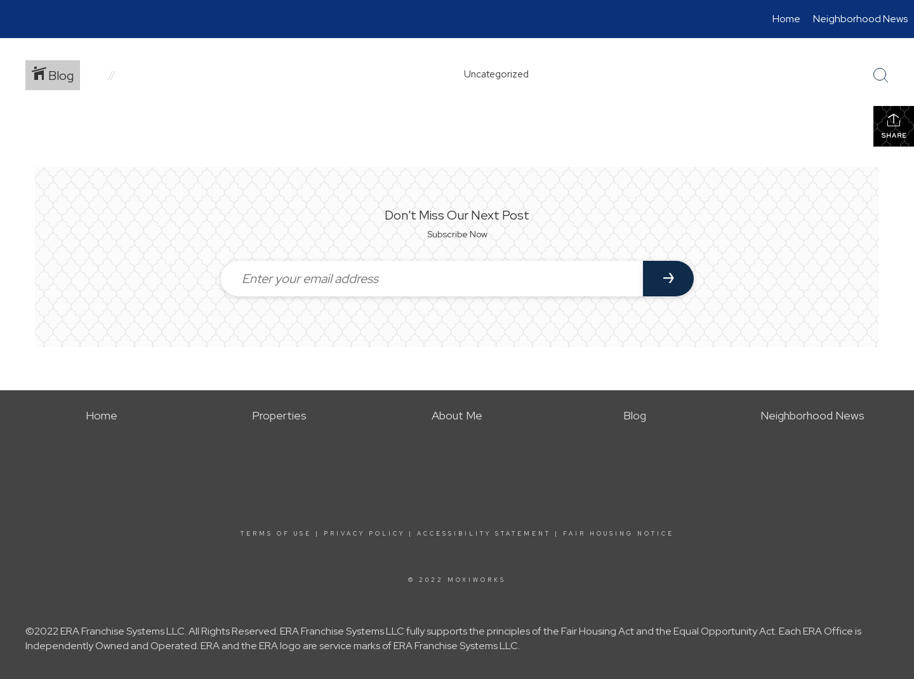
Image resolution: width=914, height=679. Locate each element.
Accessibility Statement (484, 533)
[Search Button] (881, 75)
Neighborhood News (860, 18)
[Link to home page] (16, 19)
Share (894, 126)
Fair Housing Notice (618, 533)
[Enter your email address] (432, 278)
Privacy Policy (364, 533)
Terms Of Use (276, 533)
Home (786, 18)
